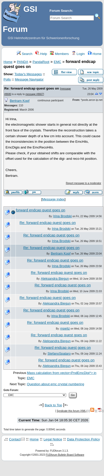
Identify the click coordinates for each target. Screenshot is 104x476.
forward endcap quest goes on (40, 210)
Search (24, 54)
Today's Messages (28, 74)
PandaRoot (41, 62)
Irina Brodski (62, 216)
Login (78, 54)
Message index (53, 199)
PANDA (22, 62)
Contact (15, 439)
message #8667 (34, 94)
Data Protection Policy (83, 439)
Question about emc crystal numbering (55, 384)
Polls (7, 79)
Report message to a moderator (83, 183)
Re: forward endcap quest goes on (31, 88)
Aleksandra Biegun (55, 278)
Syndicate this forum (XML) (72, 411)
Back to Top (53, 405)
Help (41, 54)
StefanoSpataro (59, 353)
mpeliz (65, 328)
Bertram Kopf (20, 101)
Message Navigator (29, 79)
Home (94, 54)
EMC (57, 62)
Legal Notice (53, 439)
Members (59, 54)
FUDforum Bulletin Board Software (65, 454)
